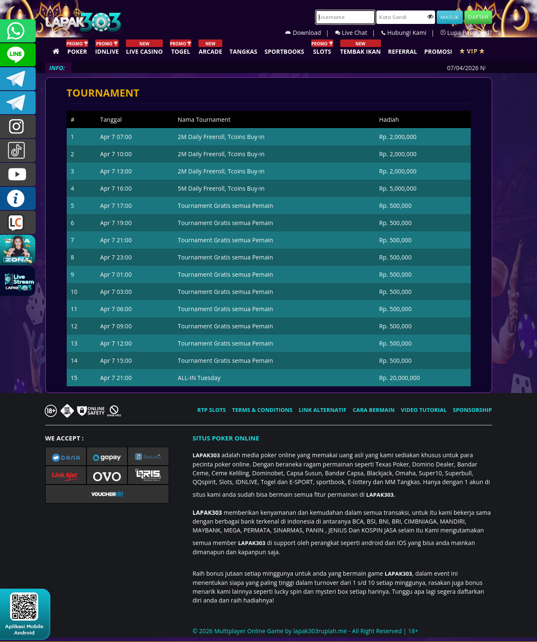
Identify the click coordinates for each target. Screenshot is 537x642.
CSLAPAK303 (18, 54)
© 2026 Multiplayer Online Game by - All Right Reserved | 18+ (305, 631)
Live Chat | (358, 33)
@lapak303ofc (18, 150)
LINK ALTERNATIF (323, 410)
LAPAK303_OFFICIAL (18, 102)
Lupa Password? (466, 33)
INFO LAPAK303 (18, 198)
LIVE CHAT (18, 222)
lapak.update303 (18, 126)
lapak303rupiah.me (320, 631)
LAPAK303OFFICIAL (18, 78)
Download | (310, 33)
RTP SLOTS (211, 410)
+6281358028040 (18, 30)
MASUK (450, 17)
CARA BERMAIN (374, 410)
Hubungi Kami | (411, 33)
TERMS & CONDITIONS (262, 410)
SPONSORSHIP (472, 410)
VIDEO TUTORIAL (424, 410)
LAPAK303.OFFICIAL (18, 174)
